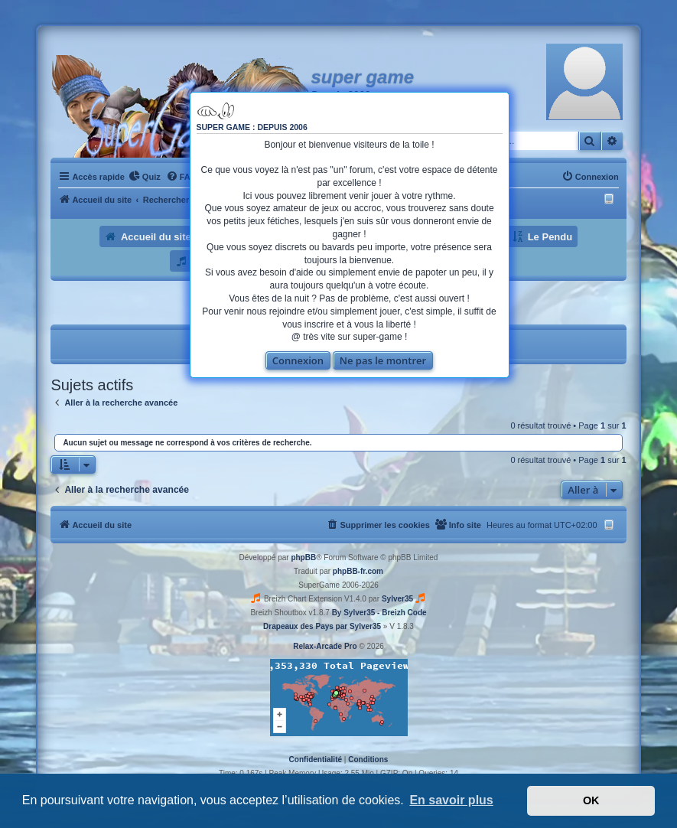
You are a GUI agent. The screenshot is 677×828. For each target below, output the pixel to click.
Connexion (298, 360)
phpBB (303, 557)
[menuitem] (145, 177)
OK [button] (591, 800)
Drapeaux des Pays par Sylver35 (322, 626)
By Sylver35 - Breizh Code (379, 612)
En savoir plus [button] (451, 800)
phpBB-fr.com (358, 571)
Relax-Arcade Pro (324, 646)
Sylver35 (397, 599)
